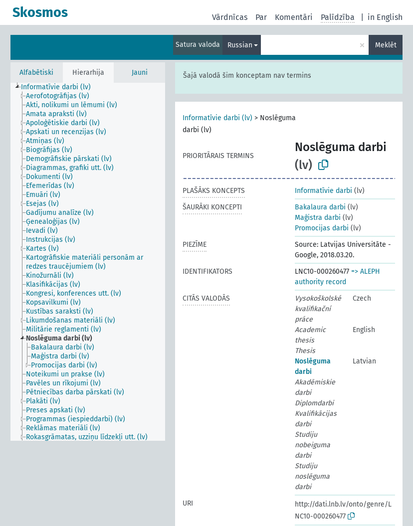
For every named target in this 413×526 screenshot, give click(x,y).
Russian (239, 45)
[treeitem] (60, 87)
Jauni (140, 72)
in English (385, 17)
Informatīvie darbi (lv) (217, 118)
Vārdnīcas (229, 17)
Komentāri (294, 17)
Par (261, 17)
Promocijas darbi (322, 228)
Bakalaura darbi (320, 207)
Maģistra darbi (318, 217)
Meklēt (386, 45)
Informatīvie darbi (323, 190)
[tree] (87, 262)
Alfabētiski (36, 72)
